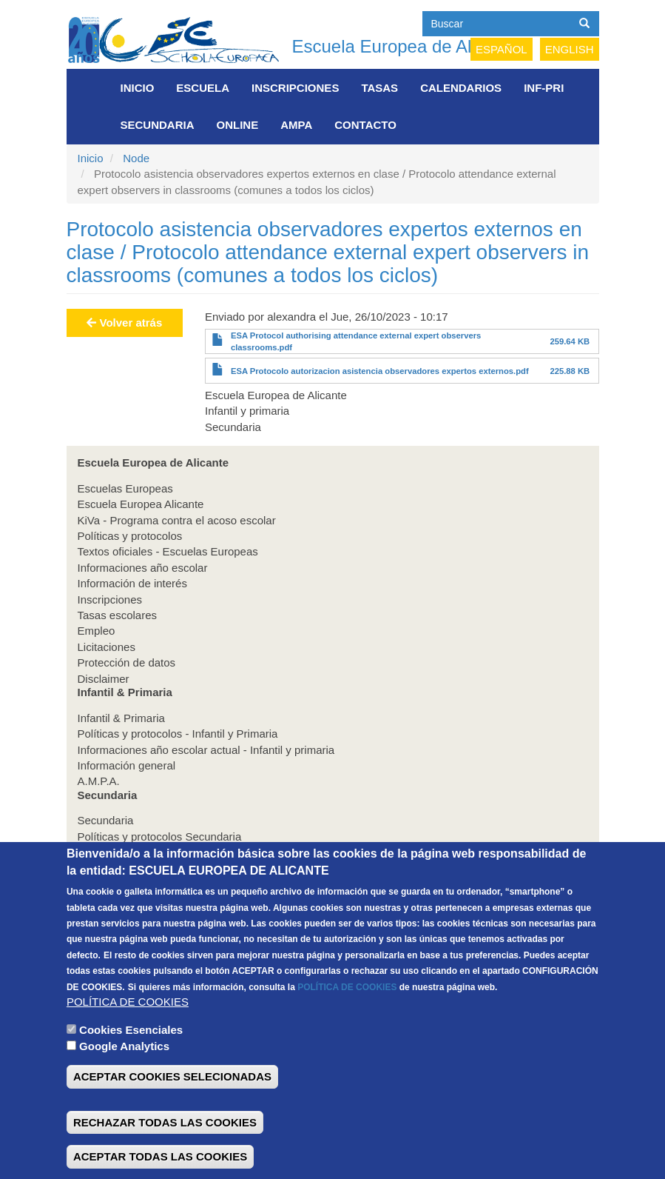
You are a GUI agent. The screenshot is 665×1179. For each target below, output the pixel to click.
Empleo (96, 630)
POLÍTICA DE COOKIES (346, 1019)
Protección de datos (127, 662)
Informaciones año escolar (143, 567)
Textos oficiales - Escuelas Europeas (168, 551)
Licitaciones (106, 647)
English (569, 49)
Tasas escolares (118, 615)
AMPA (296, 124)
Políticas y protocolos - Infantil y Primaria (178, 733)
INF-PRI (544, 87)
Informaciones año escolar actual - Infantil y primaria (206, 750)
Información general (127, 765)
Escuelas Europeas (125, 488)
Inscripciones (295, 87)
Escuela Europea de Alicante (405, 46)
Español (501, 49)
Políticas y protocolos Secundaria (160, 836)
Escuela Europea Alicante (141, 504)
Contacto (365, 124)
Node (136, 158)
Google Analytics (124, 1078)
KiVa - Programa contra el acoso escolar (177, 520)
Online (238, 124)
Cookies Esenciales (131, 1061)
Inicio (138, 87)
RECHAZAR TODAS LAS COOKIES (165, 1154)
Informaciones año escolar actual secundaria (188, 852)
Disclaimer (103, 678)
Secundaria (158, 124)
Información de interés (132, 583)
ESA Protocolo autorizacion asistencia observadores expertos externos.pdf (380, 371)
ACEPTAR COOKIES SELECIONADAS (172, 1109)
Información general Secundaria (156, 868)
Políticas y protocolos (130, 536)
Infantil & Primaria (121, 718)
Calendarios (461, 87)
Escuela (202, 87)
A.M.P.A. (99, 781)
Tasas (379, 87)
